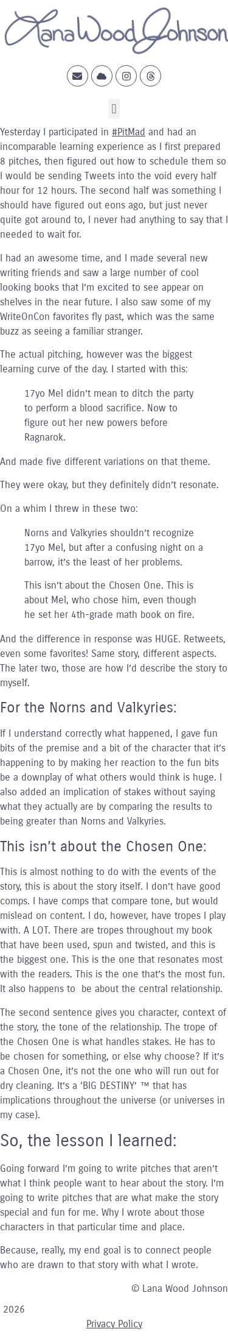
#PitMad (128, 132)
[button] (114, 109)
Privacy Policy (114, 1324)
